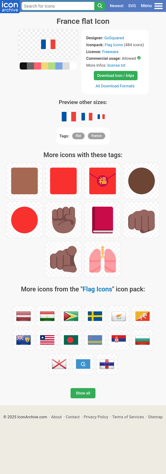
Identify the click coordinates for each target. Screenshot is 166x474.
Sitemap (155, 416)
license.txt (116, 65)
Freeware (110, 51)
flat (78, 136)
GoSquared (114, 37)
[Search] (99, 5)
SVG (132, 5)
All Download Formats (115, 86)
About (56, 416)
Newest (116, 5)
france (96, 136)
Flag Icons (114, 44)
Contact (73, 416)
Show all (83, 393)
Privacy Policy (96, 416)
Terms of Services (128, 416)
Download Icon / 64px (115, 75)
